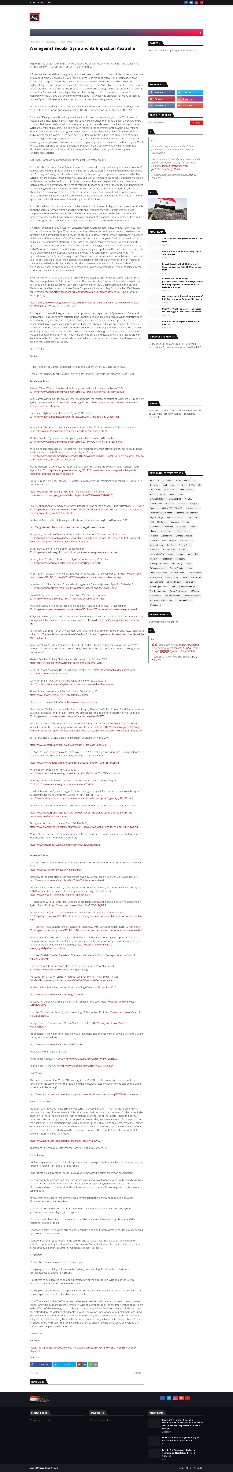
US (194, 480)
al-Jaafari (182, 549)
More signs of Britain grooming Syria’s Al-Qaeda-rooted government (181, 1439)
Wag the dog (155, 605)
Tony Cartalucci (185, 540)
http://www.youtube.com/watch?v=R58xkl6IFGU (56, 869)
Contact (49, 2)
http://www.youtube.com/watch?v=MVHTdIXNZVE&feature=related (67, 880)
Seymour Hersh (192, 508)
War (158, 489)
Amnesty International (159, 563)
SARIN (171, 494)
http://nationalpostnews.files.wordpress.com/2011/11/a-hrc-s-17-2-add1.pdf (77, 416)
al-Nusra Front (156, 503)
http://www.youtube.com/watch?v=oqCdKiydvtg (62, 969)
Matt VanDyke (155, 595)
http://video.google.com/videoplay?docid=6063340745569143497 (76, 495)
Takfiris (185, 522)
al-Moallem (168, 559)
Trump (188, 517)
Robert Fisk (154, 549)
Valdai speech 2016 (183, 600)
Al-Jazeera (180, 559)
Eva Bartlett (181, 526)
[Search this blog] (169, 123)
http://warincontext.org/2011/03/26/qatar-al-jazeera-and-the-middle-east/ (76, 588)
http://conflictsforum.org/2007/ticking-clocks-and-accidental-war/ (66, 662)
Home (32, 2)
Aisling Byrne (166, 536)
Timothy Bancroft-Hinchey (161, 600)
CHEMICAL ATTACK (186, 489)
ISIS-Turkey (194, 591)
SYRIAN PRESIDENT (157, 499)
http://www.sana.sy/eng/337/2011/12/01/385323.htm (59, 695)
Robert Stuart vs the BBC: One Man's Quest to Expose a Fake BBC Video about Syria (182, 267)
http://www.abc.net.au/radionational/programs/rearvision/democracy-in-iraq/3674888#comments (84, 1094)
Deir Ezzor (171, 545)
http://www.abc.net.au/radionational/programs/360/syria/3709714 (66, 1140)
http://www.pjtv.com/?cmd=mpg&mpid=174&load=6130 (60, 894)
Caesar (189, 563)
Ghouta (193, 526)
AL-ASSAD (170, 503)
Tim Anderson (169, 549)
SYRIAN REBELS (175, 499)
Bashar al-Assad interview (186, 513)
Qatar (180, 494)
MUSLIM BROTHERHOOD (172, 508)
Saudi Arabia (168, 489)
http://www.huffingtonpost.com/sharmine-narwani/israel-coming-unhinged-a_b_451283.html (81, 798)
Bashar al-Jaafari (157, 554)
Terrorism (154, 485)
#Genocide (193, 644)
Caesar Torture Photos (191, 577)
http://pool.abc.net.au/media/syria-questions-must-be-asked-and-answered (72, 684)
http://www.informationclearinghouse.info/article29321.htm (68, 563)
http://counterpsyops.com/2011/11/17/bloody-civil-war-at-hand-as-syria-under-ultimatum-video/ (89, 930)
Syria (38, 42)
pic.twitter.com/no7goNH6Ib (166, 169)
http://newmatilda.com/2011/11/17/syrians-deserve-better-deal (70, 598)
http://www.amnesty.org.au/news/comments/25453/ (64, 784)
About (40, 2)
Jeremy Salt (189, 582)
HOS (152, 522)
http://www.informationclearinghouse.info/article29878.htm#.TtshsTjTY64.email (74, 762)
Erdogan (193, 503)
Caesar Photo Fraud (178, 591)
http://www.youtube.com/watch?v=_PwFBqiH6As (90, 1058)
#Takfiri (187, 648)
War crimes (154, 559)
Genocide (154, 508)
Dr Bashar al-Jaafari (158, 568)
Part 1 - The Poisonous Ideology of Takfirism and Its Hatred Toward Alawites (179, 1453)
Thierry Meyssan (194, 572)
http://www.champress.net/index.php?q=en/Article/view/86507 (69, 716)
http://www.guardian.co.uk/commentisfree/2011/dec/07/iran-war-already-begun (79, 391)
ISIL (199, 485)
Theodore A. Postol (192, 595)
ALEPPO (153, 494)
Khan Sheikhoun (167, 531)
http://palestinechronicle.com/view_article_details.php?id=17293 (73, 431)
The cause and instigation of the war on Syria (182, 240)
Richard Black (184, 545)
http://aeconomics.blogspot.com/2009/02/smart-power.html (87, 292)
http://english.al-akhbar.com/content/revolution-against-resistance (67, 527)
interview (181, 485)
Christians (154, 540)
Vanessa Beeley (156, 545)
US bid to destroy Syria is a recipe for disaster (180, 323)
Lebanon (181, 554)
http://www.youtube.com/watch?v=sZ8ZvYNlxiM (56, 1044)
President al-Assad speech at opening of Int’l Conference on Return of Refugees (182, 297)
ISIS (159, 480)
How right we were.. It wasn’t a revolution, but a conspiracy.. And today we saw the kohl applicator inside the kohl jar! (182, 1424)
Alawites (188, 499)
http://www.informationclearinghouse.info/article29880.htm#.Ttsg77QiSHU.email (75, 773)
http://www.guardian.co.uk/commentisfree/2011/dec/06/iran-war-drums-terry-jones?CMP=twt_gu (84, 827)
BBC (197, 517)
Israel (164, 485)
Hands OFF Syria (169, 540)
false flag (169, 526)
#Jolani (177, 648)
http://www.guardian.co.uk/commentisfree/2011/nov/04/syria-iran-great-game (78, 441)
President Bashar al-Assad (161, 513)
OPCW (163, 494)
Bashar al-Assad (182, 480)
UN (151, 489)
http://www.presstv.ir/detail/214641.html (52, 491)
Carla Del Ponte (156, 582)
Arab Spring (177, 563)
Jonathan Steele (177, 572)
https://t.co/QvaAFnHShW (182, 651)
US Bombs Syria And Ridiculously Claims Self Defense (181, 253)
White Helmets (184, 531)
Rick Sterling (193, 554)
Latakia (170, 554)
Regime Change (156, 517)
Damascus (182, 503)
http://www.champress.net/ (82, 702)
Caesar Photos (171, 577)
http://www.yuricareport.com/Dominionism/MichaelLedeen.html (65, 844)
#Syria (157, 648)
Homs (189, 568)
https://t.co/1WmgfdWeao (175, 165)
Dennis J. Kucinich (174, 582)
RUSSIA (192, 485)
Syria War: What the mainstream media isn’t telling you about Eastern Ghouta (181, 310)
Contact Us (198, 1468)
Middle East (162, 522)
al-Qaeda (168, 480)
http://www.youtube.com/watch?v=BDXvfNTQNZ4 (78, 905)
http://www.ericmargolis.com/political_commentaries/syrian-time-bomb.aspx (77, 552)
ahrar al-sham (156, 577)
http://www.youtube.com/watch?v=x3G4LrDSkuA (86, 1065)
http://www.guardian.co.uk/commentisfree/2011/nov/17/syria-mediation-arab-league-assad (86, 609)
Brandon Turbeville (184, 536)
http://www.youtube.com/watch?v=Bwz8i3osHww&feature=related (76, 980)
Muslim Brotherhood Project (184, 586)
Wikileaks (154, 536)
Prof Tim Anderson (158, 591)
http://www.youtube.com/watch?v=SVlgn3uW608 (56, 994)
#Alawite (183, 644)
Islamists (153, 531)
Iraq (172, 485)
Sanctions (175, 522)
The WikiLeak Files (172, 595)
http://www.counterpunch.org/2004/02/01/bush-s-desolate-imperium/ (68, 744)
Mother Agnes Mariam (159, 586)
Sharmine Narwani (174, 517)
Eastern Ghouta (176, 568)
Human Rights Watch (158, 572)
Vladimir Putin (156, 526)
